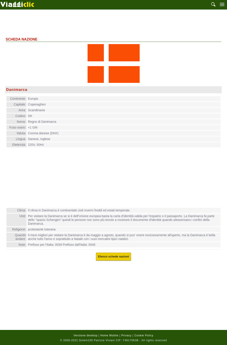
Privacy (126, 335)
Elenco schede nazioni (113, 256)
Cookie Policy (143, 335)
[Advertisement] (113, 23)
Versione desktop (86, 335)
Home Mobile (109, 335)
